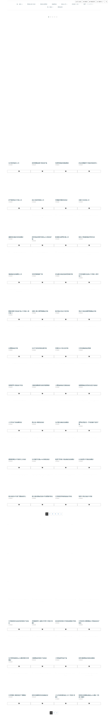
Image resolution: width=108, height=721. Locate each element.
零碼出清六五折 (31, 4)
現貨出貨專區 (43, 4)
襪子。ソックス (88, 4)
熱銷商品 (54, 4)
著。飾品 (50, 7)
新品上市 (64, 4)
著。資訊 (20, 4)
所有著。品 (75, 4)
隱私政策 (60, 7)
